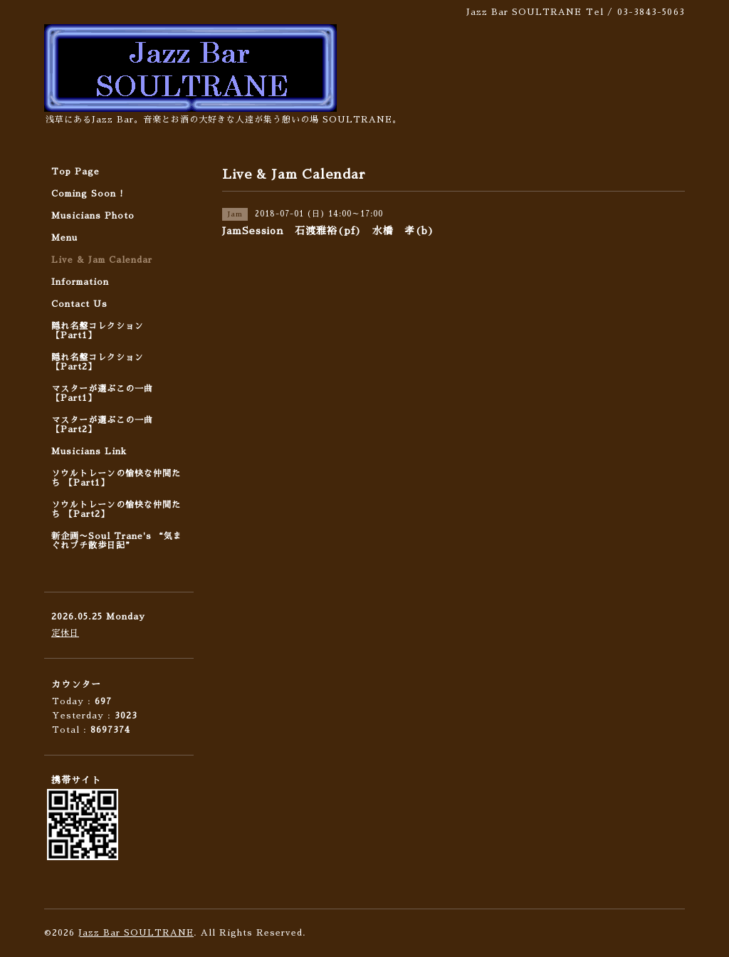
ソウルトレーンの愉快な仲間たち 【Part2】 (116, 509)
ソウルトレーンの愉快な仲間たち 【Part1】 (116, 478)
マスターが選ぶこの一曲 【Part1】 (102, 393)
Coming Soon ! (87, 193)
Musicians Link (89, 451)
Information (80, 282)
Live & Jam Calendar (101, 260)
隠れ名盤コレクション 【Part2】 (97, 362)
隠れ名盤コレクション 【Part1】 (97, 331)
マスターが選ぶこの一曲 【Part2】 (102, 425)
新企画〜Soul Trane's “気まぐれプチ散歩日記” (116, 541)
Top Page (75, 171)
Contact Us (79, 304)
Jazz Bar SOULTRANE (136, 933)
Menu (64, 238)
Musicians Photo (93, 215)
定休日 (65, 633)
